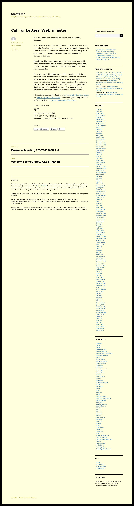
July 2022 (99, 176)
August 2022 (100, 174)
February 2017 (100, 303)
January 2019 (100, 258)
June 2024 (99, 131)
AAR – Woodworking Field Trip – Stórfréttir (109, 73)
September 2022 (101, 172)
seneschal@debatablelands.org (48, 97)
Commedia (99, 371)
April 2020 (99, 229)
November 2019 (101, 238)
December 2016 (101, 307)
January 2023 (100, 164)
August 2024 (100, 127)
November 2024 (101, 121)
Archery (98, 347)
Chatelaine (99, 365)
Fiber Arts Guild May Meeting (105, 52)
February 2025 (100, 115)
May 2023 (99, 156)
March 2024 (100, 137)
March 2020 (100, 231)
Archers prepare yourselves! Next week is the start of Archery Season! (109, 82)
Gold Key (99, 392)
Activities (99, 343)
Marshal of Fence (101, 404)
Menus (98, 410)
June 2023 (99, 154)
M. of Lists (99, 402)
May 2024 (99, 133)
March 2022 (100, 184)
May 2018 (99, 273)
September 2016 (101, 312)
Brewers (98, 357)
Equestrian (99, 380)
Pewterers (99, 420)
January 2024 (100, 141)
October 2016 (100, 311)
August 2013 (100, 330)
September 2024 (101, 125)
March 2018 (99, 277)
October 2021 (100, 193)
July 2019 (99, 246)
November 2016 (101, 309)
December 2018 (101, 260)
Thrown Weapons (101, 437)
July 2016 (99, 316)
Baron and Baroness (102, 355)
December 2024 (101, 119)
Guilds (98, 394)
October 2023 (100, 147)
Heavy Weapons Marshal (103, 398)
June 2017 (99, 295)
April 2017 (99, 299)
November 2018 (101, 262)
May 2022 (99, 180)
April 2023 (99, 158)
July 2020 (99, 223)
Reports (98, 423)
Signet (98, 433)
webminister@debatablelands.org (76, 95)
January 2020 (100, 234)
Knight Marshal (101, 400)
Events (98, 384)
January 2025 (100, 117)
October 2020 (100, 217)
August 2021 (100, 197)
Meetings (99, 408)
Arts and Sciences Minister (104, 353)
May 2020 (99, 227)
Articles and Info (101, 349)
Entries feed (99, 464)
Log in (98, 462)
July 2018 (99, 270)
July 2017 (99, 293)
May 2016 (99, 320)
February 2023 (100, 162)
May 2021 (99, 203)
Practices (99, 421)
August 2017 (100, 291)
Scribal (98, 425)
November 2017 (101, 285)
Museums (99, 414)
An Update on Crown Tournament (106, 54)
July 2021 (99, 199)
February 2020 (100, 232)
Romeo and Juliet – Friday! (112, 79)
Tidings (98, 441)
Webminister (15, 50)
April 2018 (99, 275)
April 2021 (99, 205)
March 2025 (100, 113)
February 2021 (100, 209)
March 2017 (99, 301)
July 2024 (99, 129)
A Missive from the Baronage (105, 55)
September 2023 (101, 149)
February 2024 (100, 139)
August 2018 (100, 268)
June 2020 (99, 225)
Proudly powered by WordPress (28, 498)
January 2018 (100, 281)
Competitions (100, 373)
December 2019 (101, 236)
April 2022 (99, 182)
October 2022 (100, 170)
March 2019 (99, 254)
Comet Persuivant (101, 369)
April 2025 (99, 112)
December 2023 (101, 143)
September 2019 (101, 242)
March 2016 (99, 324)
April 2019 (99, 252)
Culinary (98, 375)
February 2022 (100, 186)
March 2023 (99, 160)
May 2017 (99, 297)
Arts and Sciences (101, 351)
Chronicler (99, 367)
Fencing (98, 388)
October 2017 (100, 287)
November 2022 (101, 168)
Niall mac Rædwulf (17, 42)
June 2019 (99, 248)
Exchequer (99, 386)
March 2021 (99, 207)
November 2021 (101, 192)
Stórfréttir (18, 14)
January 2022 (100, 188)
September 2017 (101, 289)
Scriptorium (100, 427)
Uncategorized (100, 443)
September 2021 (101, 195)
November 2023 (101, 145)
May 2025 (99, 110)
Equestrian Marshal (102, 382)
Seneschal (99, 429)
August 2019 (100, 244)
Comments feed (101, 466)
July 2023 (99, 152)
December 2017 (101, 283)
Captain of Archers (101, 361)
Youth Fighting (100, 447)
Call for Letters (15, 48)
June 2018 (99, 272)
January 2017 (100, 305)
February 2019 (100, 256)
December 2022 (101, 166)
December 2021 (101, 190)
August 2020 (100, 221)
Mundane (99, 412)
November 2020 (101, 215)
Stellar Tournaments (102, 435)
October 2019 (100, 240)
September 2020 (101, 219)
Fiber (97, 390)
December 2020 (101, 213)
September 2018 (101, 266)
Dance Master (100, 377)
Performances (100, 418)
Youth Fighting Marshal (103, 449)
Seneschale (99, 431)
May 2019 (99, 250)
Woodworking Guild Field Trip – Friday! (110, 75)
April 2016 (99, 322)
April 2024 (99, 135)
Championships (101, 363)
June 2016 (99, 318)
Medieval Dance (101, 406)
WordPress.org (100, 468)
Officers (98, 416)
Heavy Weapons (101, 396)
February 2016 (100, 326)
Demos (98, 379)
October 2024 (100, 123)
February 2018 (100, 279)
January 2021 (100, 211)
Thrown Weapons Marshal (104, 439)
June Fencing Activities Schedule (106, 50)
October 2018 (100, 264)
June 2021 (99, 201)
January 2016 (100, 328)
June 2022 (99, 178)
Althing (98, 345)
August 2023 (100, 151)
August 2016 (100, 314)
